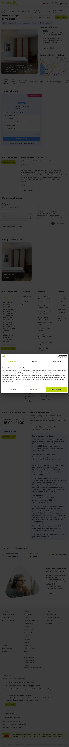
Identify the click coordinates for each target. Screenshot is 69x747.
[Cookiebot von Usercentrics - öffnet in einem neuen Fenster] (59, 356)
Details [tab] (34, 361)
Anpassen (34, 389)
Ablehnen (13, 389)
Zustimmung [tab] (12, 361)
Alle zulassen (56, 389)
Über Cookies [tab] (57, 361)
